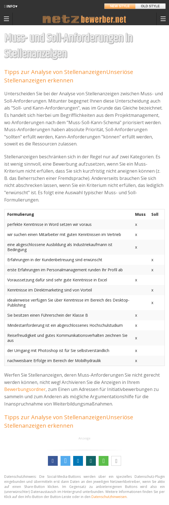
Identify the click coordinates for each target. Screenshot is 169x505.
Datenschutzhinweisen (109, 496)
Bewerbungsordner (25, 389)
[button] (53, 461)
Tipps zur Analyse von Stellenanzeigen (55, 72)
